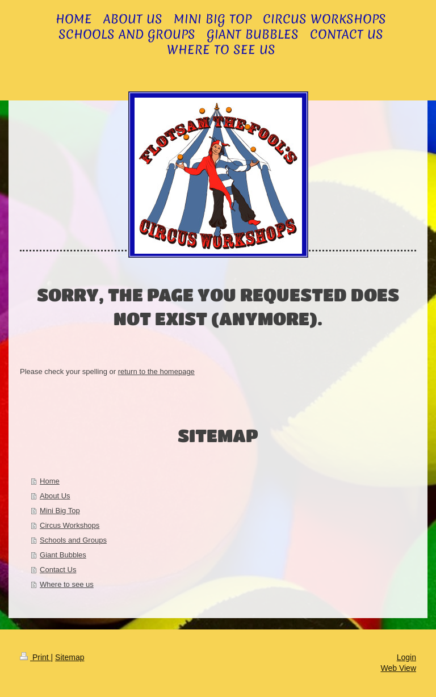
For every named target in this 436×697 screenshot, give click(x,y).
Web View (398, 668)
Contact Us (58, 569)
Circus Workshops (69, 525)
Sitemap (69, 657)
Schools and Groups (73, 540)
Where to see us (67, 584)
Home (50, 481)
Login (406, 657)
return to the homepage (156, 371)
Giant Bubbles (63, 555)
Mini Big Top (60, 510)
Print (35, 657)
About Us (55, 496)
